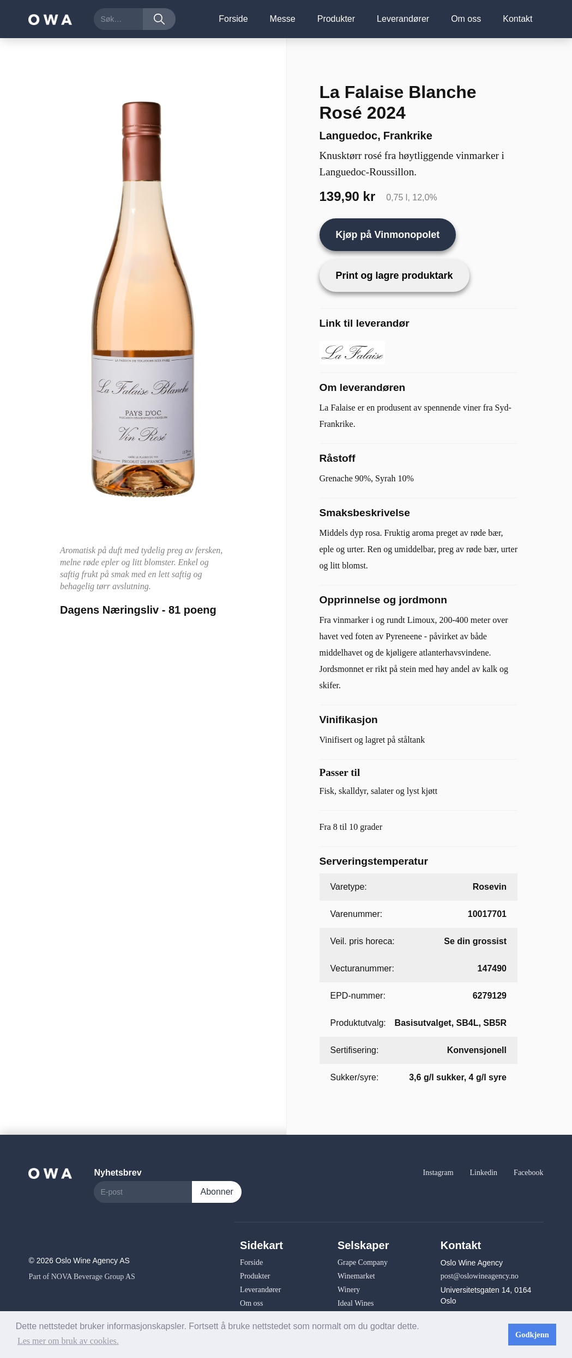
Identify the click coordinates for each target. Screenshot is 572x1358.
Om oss (466, 18)
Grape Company (363, 1262)
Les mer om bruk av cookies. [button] (68, 1340)
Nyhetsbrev (117, 1172)
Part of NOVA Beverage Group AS (81, 1277)
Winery (349, 1290)
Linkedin (484, 1173)
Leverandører (403, 18)
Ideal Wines (356, 1303)
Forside (233, 18)
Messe (283, 18)
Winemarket (356, 1276)
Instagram (438, 1173)
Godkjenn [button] (532, 1334)
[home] (50, 19)
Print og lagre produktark (394, 275)
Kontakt (517, 18)
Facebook (528, 1173)
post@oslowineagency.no (480, 1276)
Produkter (336, 18)
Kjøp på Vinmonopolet (388, 234)
